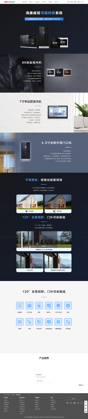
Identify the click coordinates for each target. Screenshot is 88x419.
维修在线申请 (22, 406)
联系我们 (5, 411)
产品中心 (8, 394)
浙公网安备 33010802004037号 (58, 417)
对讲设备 (12, 394)
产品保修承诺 (22, 404)
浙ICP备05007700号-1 (48, 417)
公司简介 (5, 400)
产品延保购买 (22, 411)
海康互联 (37, 404)
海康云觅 (37, 406)
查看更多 (81, 385)
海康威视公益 (6, 402)
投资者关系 (6, 404)
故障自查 (21, 400)
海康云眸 (37, 402)
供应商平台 (53, 400)
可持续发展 (6, 406)
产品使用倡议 (53, 402)
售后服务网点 (22, 402)
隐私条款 (52, 404)
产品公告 (21, 413)
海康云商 (37, 400)
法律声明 (52, 406)
